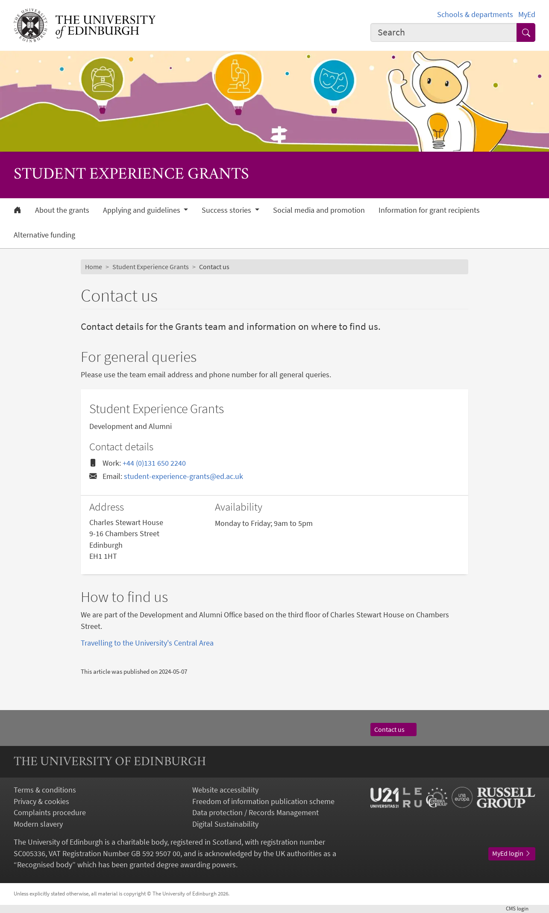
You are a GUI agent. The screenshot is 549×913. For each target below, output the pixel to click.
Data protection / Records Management (255, 812)
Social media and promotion (319, 210)
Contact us (393, 729)
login (520, 908)
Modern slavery (38, 824)
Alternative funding (44, 235)
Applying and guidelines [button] (142, 210)
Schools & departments (475, 14)
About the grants (62, 210)
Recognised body (44, 864)
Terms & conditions (45, 790)
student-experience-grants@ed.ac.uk (183, 476)
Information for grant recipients (429, 210)
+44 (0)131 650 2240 (154, 463)
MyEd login (511, 853)
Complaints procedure (50, 812)
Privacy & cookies (41, 801)
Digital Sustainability (225, 824)
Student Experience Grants (150, 267)
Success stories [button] (227, 210)
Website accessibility (225, 790)
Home (93, 267)
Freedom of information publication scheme (263, 801)
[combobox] (443, 32)
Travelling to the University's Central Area (147, 643)
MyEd (526, 14)
